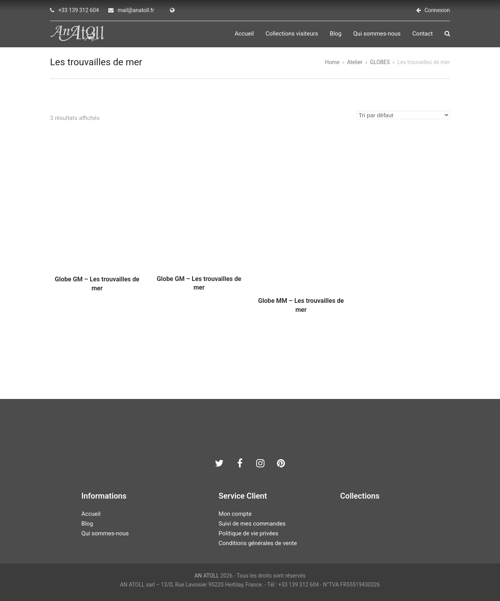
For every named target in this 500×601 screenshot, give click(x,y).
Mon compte (235, 513)
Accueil (90, 513)
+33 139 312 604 (78, 10)
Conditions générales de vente (258, 543)
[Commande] (403, 115)
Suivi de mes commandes (252, 523)
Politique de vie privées (249, 533)
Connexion (437, 10)
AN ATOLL (207, 575)
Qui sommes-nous (105, 533)
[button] (447, 33)
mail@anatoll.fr (136, 10)
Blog (87, 523)
